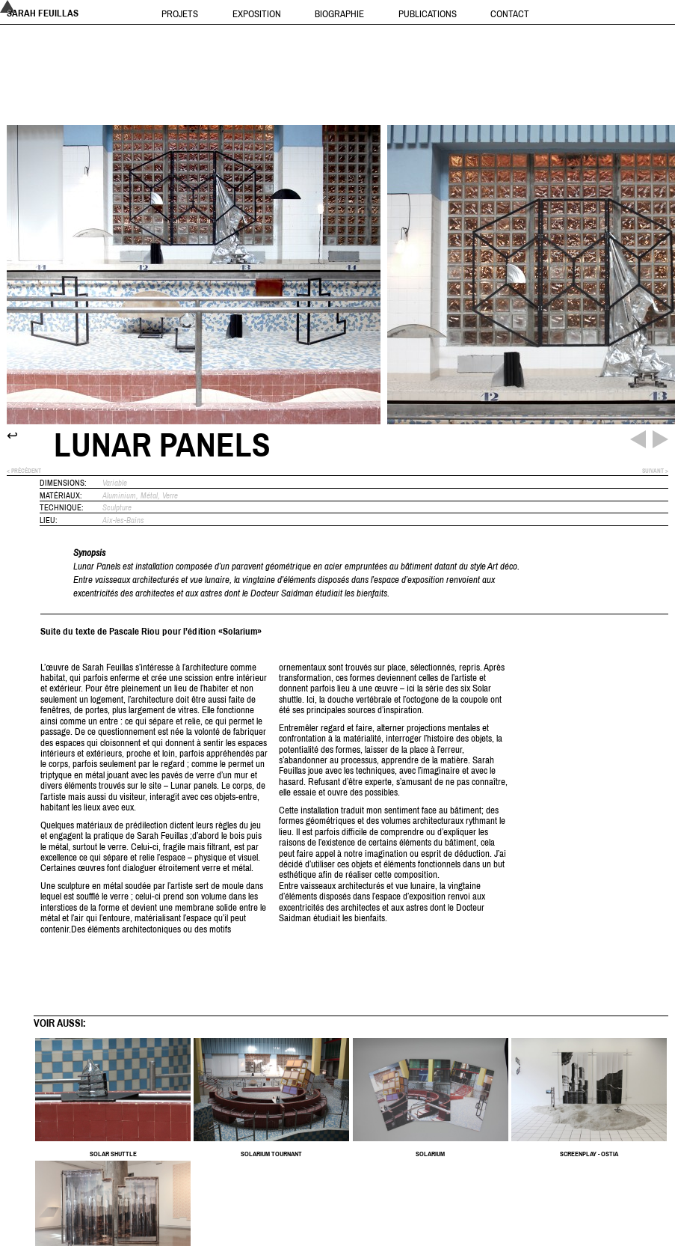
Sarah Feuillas (42, 13)
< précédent (24, 471)
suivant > (655, 471)
